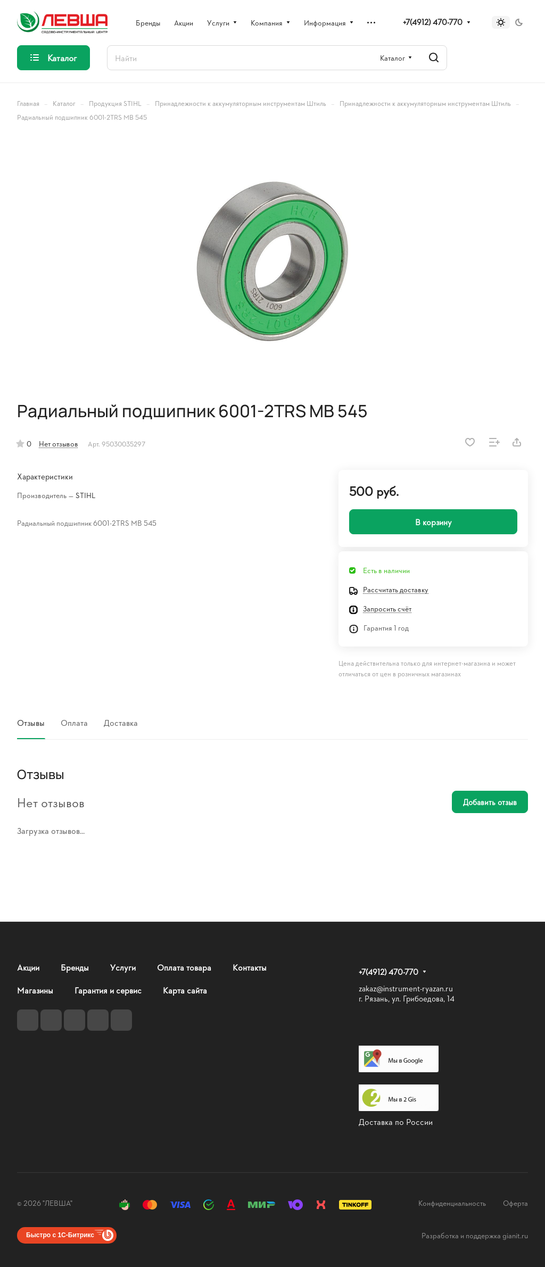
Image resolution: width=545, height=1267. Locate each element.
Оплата (74, 722)
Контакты (250, 967)
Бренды (75, 967)
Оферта (515, 1203)
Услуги (123, 967)
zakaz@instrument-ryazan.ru (406, 988)
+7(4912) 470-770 (433, 22)
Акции (28, 967)
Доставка (121, 722)
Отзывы (31, 722)
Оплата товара (184, 967)
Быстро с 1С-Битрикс (60, 1235)
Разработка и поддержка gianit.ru (475, 1235)
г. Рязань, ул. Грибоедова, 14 (407, 998)
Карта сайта (185, 990)
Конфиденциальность (452, 1203)
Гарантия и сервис (108, 990)
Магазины (35, 990)
